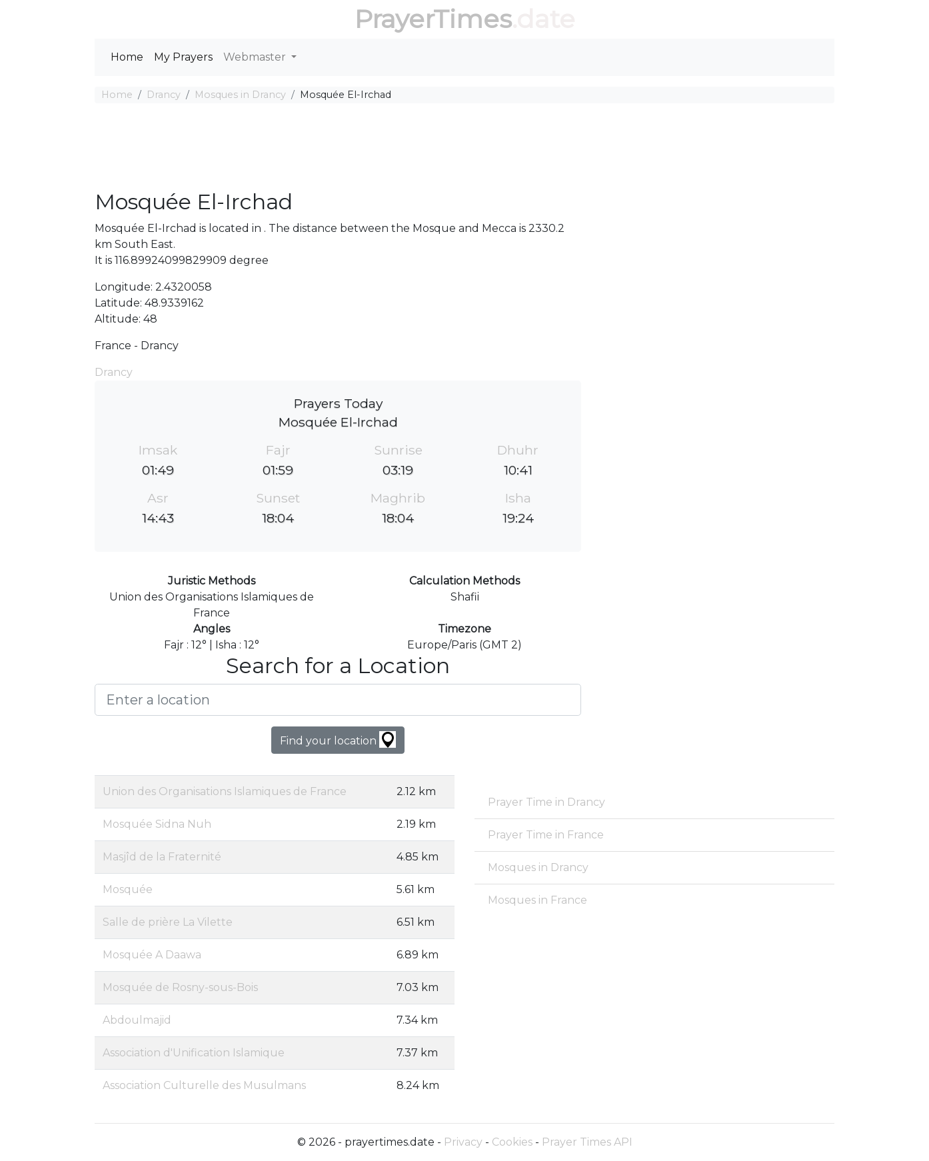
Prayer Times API (587, 1142)
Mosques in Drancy (240, 95)
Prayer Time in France (546, 834)
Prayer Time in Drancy (546, 802)
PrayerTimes (433, 19)
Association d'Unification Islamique (194, 1052)
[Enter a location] (338, 700)
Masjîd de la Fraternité (162, 856)
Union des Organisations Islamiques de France (225, 791)
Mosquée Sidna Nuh (157, 824)
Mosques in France (537, 900)
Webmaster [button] (256, 57)
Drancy (164, 95)
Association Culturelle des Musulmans (204, 1085)
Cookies (512, 1142)
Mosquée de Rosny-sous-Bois (180, 987)
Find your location (338, 739)
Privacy (463, 1142)
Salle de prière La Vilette (168, 922)
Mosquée (128, 889)
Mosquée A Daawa (152, 954)
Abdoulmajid (137, 1020)
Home (127, 57)
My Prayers (183, 57)
